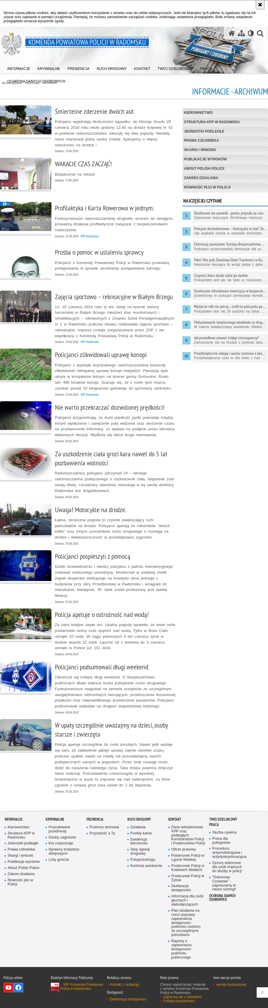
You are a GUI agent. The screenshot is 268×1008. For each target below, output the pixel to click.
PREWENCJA (95, 819)
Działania (138, 827)
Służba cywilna (224, 832)
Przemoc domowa (104, 827)
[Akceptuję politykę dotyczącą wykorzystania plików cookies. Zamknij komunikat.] (260, 4)
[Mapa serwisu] (241, 33)
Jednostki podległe (204, 131)
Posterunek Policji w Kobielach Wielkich (187, 868)
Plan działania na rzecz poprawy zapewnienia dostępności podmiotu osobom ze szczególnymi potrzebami (185, 923)
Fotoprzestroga (142, 860)
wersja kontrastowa (231, 985)
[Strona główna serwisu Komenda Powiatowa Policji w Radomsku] (232, 33)
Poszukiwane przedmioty (59, 829)
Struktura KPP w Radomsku (212, 122)
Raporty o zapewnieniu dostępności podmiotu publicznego (181, 949)
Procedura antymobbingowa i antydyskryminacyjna (229, 853)
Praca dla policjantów (221, 841)
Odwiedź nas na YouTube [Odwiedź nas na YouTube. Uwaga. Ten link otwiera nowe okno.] (8, 987)
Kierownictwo (198, 113)
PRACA (214, 824)
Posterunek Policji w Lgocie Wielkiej (187, 858)
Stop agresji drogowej (140, 852)
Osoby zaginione (62, 837)
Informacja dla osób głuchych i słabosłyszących (187, 900)
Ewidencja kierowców (139, 842)
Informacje (14, 819)
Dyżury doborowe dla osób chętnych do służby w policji (227, 867)
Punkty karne (141, 833)
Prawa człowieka (201, 140)
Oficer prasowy (183, 849)
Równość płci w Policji (207, 187)
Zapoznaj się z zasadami (182, 997)
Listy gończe (59, 860)
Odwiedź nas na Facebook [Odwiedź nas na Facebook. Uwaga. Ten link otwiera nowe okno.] (18, 987)
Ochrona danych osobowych (222, 897)
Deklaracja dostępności (181, 888)
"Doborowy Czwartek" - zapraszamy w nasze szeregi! (224, 883)
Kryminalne (55, 819)
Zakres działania (201, 178)
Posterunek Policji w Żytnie (187, 878)
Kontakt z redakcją (124, 985)
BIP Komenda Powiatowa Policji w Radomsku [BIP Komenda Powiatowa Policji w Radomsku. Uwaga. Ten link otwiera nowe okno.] (81, 987)
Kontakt (174, 819)
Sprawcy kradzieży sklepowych (64, 852)
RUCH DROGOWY (139, 819)
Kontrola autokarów (146, 866)
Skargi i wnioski (200, 150)
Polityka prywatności (179, 1001)
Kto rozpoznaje (61, 843)
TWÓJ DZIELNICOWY (223, 819)
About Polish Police (204, 169)
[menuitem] (18, 67)
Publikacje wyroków (205, 159)
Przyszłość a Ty (102, 833)
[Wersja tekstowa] (251, 33)
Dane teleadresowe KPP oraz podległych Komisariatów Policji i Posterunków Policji (188, 835)
